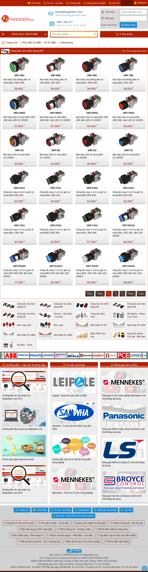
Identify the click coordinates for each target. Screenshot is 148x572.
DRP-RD (56, 150)
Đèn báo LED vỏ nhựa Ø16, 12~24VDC (126, 156)
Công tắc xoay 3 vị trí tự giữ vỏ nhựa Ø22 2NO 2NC (55, 231)
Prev (100, 293)
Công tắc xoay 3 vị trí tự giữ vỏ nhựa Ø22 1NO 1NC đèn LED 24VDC (128, 273)
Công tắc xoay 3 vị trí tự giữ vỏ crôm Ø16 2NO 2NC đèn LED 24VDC (18, 273)
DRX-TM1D (128, 113)
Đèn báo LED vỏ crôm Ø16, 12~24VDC (53, 156)
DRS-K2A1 (19, 188)
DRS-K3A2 (55, 225)
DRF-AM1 (19, 75)
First (89, 293)
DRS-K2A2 (92, 188)
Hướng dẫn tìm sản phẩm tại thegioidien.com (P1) (16, 397)
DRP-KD (92, 150)
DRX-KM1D (92, 113)
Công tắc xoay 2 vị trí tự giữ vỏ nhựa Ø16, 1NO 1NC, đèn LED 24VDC (91, 273)
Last (141, 293)
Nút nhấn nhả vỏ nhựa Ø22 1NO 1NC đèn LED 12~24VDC (92, 118)
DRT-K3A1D (128, 266)
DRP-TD (128, 150)
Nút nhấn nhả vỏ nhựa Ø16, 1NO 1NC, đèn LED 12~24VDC (128, 118)
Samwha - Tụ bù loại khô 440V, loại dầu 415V (71, 427)
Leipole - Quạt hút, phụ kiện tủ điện (69, 395)
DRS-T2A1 (55, 188)
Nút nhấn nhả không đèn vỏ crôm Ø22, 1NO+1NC (17, 81)
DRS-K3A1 (128, 188)
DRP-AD (19, 150)
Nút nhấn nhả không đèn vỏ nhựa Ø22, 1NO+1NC (89, 81)
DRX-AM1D (19, 113)
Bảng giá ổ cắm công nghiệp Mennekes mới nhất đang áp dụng (123, 397)
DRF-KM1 (92, 75)
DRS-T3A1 (19, 225)
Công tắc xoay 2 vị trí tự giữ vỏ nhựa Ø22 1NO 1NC (18, 193)
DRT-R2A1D (128, 225)
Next (131, 293)
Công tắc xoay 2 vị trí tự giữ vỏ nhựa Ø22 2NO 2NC (91, 193)
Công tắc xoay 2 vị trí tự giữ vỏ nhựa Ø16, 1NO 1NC (55, 193)
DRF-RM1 (56, 75)
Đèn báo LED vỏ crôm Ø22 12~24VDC (16, 156)
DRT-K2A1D (56, 266)
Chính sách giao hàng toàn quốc (18, 459)
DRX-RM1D (55, 113)
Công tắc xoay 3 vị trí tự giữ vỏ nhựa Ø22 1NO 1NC (128, 193)
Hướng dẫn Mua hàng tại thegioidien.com (22, 429)
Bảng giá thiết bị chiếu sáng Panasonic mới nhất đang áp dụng (123, 430)
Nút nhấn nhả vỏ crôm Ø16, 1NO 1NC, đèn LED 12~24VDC (55, 118)
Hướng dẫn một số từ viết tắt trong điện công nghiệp (71, 461)
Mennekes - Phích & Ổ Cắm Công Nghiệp (72, 493)
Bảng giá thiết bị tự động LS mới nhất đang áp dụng (123, 464)
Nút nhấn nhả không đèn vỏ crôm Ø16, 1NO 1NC (53, 81)
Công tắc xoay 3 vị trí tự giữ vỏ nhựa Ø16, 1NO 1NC (18, 231)
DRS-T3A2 (92, 225)
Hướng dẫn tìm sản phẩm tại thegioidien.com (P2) (16, 491)
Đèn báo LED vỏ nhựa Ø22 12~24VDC (89, 156)
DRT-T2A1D (92, 266)
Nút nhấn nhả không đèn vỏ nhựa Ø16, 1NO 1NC (126, 81)
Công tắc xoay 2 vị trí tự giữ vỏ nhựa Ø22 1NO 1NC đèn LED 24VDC (55, 273)
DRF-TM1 (128, 75)
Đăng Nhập (130, 25)
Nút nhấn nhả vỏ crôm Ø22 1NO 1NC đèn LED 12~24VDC (19, 118)
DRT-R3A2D (19, 266)
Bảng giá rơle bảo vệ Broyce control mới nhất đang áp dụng (121, 497)
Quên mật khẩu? (109, 25)
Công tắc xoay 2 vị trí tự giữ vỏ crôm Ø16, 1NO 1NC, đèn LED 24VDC (128, 232)
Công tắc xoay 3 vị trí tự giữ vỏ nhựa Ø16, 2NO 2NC (91, 231)
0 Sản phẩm (126, 34)
